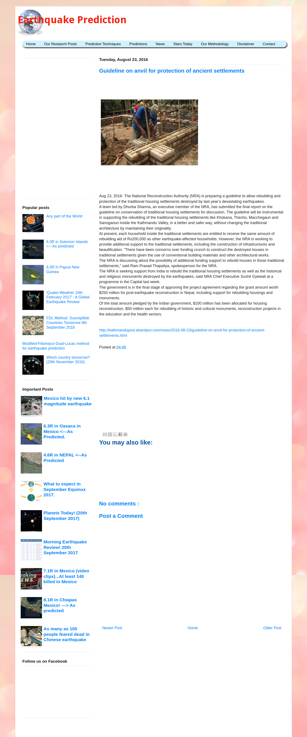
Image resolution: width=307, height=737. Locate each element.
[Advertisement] (191, 180)
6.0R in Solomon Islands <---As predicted (67, 244)
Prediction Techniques (103, 44)
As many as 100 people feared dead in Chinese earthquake (66, 634)
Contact (269, 44)
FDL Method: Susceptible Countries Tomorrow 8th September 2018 (67, 322)
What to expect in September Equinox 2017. (64, 489)
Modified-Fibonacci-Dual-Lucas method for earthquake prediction (55, 345)
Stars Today (182, 44)
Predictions (138, 44)
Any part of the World (64, 216)
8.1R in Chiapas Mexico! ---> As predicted (60, 605)
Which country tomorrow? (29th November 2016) (68, 359)
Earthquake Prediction (72, 20)
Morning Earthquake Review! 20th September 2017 (65, 547)
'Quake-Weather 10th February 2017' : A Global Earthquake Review (68, 297)
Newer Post (112, 628)
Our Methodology (215, 44)
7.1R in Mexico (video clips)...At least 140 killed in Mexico (66, 576)
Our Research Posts (60, 44)
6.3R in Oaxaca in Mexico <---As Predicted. (62, 431)
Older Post (272, 628)
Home (31, 44)
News (160, 44)
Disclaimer (245, 44)
